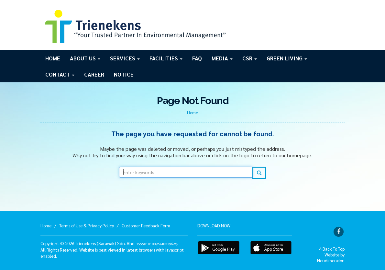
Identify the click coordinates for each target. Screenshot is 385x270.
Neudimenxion (331, 260)
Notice (124, 74)
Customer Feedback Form (146, 225)
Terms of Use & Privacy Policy (86, 225)
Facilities (165, 58)
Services (125, 58)
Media (222, 58)
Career (94, 74)
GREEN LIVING (287, 58)
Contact (59, 74)
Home (52, 58)
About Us (85, 58)
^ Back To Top (332, 249)
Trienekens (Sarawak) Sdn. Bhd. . (126, 243)
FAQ (197, 58)
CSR (249, 58)
